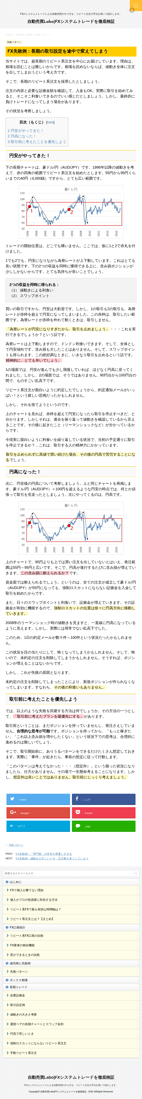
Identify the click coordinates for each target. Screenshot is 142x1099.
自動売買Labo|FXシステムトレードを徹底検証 (71, 22)
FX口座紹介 (17, 927)
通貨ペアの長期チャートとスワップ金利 (36, 1024)
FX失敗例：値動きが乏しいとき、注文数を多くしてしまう (52, 858)
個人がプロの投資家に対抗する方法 (34, 900)
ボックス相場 (19, 980)
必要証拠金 (17, 995)
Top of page (132, 10)
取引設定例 (17, 1005)
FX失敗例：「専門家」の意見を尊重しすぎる (44, 853)
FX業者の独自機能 (22, 945)
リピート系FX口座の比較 (26, 935)
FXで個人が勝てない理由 (26, 890)
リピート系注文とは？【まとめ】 (32, 919)
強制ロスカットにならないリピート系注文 (38, 1043)
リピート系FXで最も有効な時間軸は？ (35, 909)
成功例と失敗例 (20, 963)
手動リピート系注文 (23, 1053)
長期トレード (19, 987)
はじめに (16, 882)
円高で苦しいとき (22, 1033)
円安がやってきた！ (26, 131)
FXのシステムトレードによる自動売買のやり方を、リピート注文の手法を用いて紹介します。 (71, 1085)
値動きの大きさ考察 (23, 1014)
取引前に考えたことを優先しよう (37, 142)
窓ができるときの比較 (25, 955)
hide (50, 122)
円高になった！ (22, 136)
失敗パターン (16, 845)
